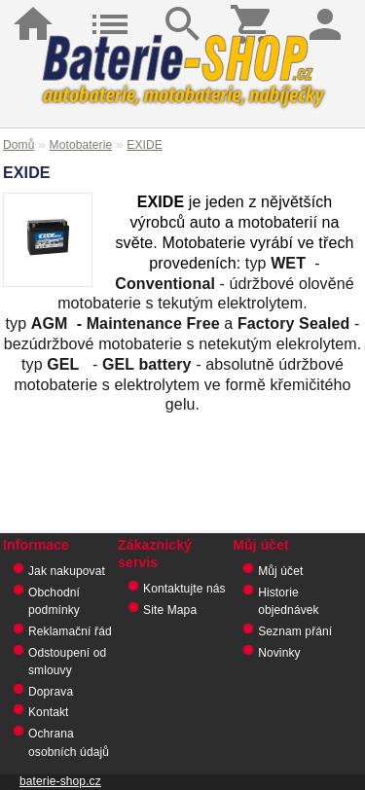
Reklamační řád (70, 631)
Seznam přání (295, 631)
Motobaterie (81, 145)
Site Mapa (170, 610)
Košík (255, 10)
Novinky (279, 653)
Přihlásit (329, 10)
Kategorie (109, 10)
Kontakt (48, 712)
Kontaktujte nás (184, 588)
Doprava (50, 692)
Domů (36, 10)
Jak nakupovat (66, 571)
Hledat (182, 10)
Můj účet (280, 571)
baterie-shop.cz (60, 781)
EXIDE (145, 145)
